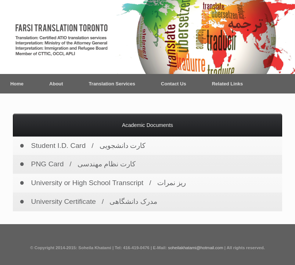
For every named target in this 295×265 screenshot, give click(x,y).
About (56, 83)
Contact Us (173, 83)
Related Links (227, 83)
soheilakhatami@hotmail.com (195, 247)
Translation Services (112, 83)
